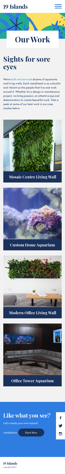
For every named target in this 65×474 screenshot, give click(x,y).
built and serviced (21, 79)
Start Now (31, 432)
